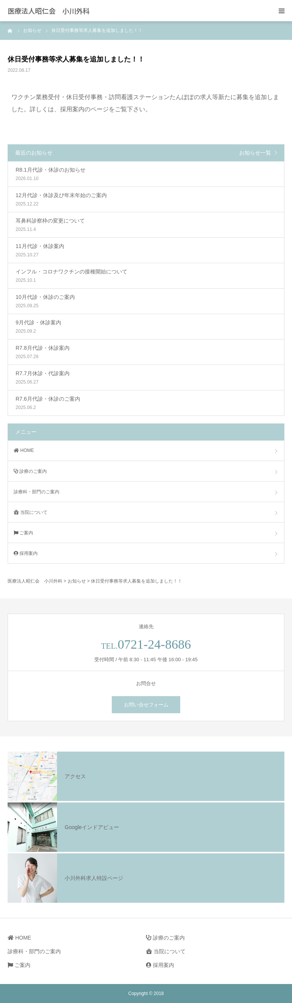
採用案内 (26, 553)
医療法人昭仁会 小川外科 (49, 10)
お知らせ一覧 (255, 153)
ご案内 (23, 532)
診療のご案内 (30, 471)
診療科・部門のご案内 (36, 491)
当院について (31, 512)
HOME (24, 450)
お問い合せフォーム (146, 705)
